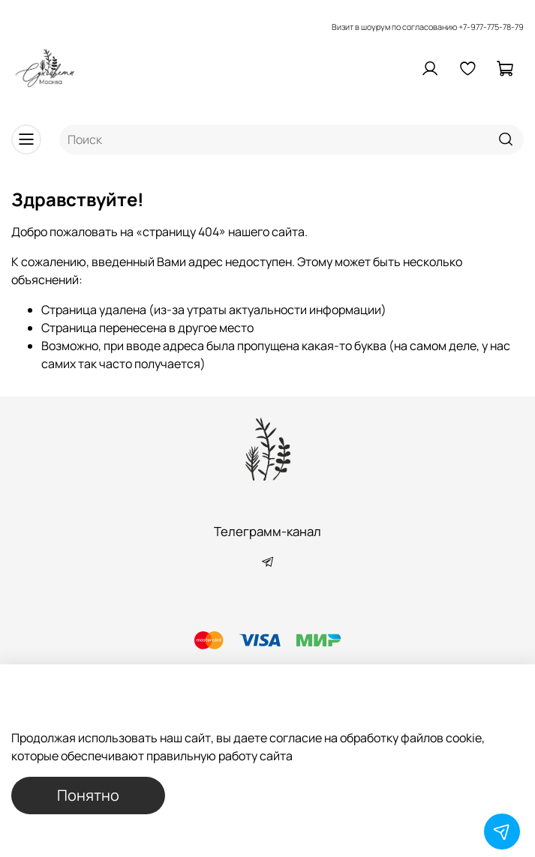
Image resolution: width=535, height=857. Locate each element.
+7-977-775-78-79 (491, 26)
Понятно (88, 795)
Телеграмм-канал (267, 531)
